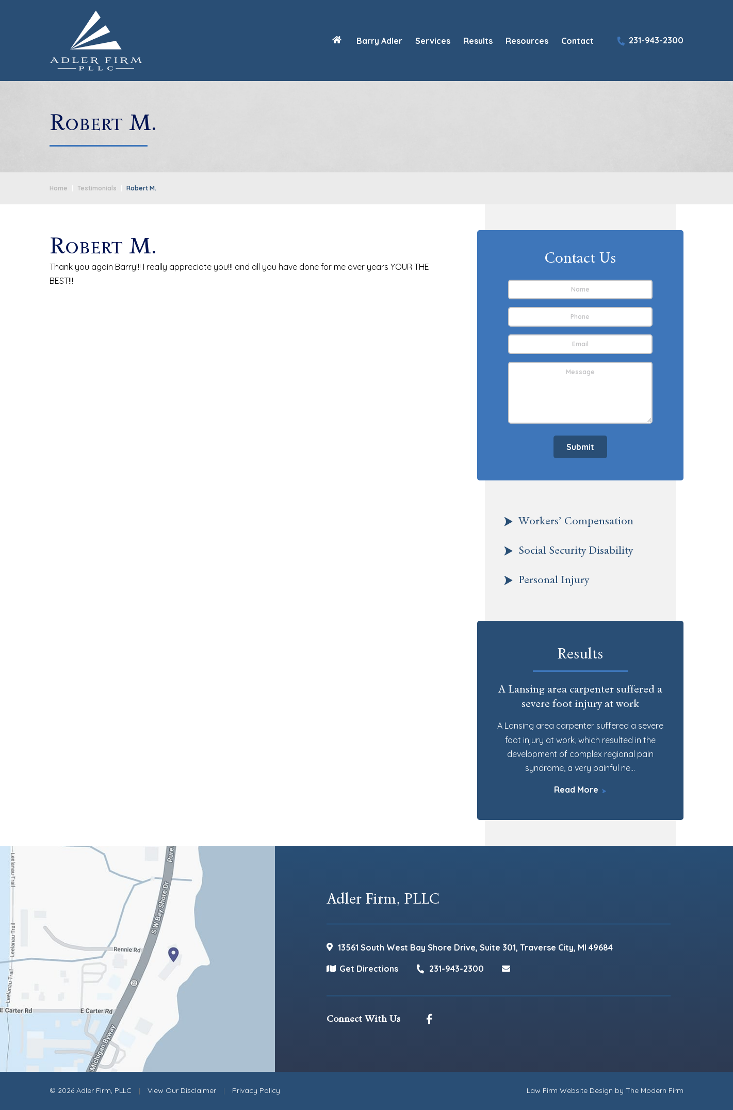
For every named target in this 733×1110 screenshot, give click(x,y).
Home (337, 39)
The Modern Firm (654, 1090)
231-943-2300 (656, 40)
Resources (527, 41)
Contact (577, 41)
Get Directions (368, 968)
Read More (576, 789)
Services (432, 41)
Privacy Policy (256, 1090)
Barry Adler (379, 41)
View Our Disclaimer (182, 1090)
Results (478, 41)
